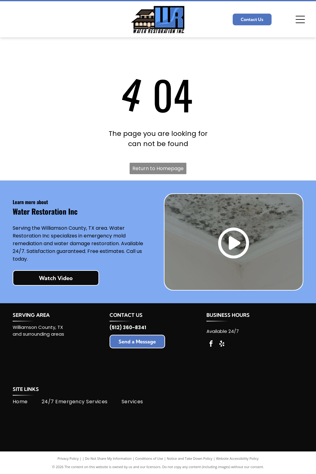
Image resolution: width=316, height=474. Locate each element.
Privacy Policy (68, 458)
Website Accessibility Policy (237, 458)
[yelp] (222, 344)
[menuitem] (27, 401)
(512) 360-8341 (128, 327)
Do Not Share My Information (108, 458)
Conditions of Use (149, 458)
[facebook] (211, 344)
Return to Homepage (158, 168)
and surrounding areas (38, 334)
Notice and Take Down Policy (190, 458)
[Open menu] (300, 19)
